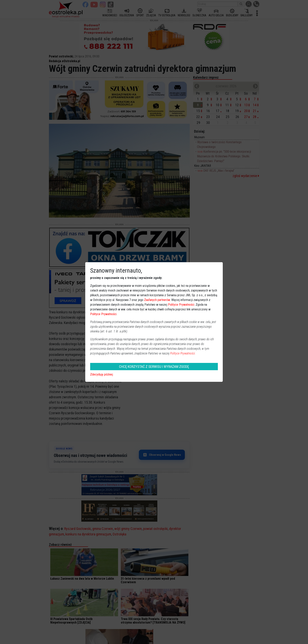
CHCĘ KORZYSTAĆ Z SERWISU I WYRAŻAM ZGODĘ (154, 366)
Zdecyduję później (101, 374)
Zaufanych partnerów (157, 300)
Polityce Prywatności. (183, 353)
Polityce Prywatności (181, 304)
